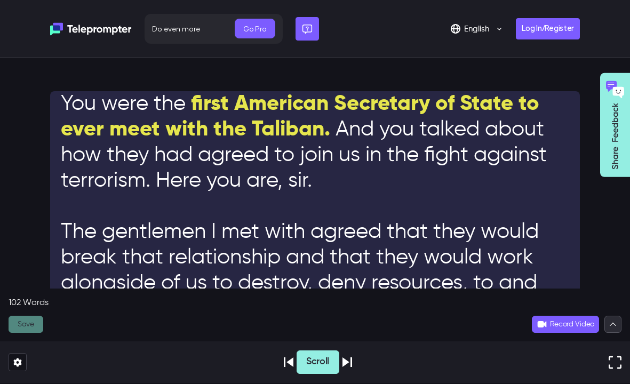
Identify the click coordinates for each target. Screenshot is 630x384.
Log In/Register (548, 29)
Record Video (565, 324)
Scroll (317, 361)
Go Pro (254, 28)
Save (26, 324)
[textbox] (315, 200)
